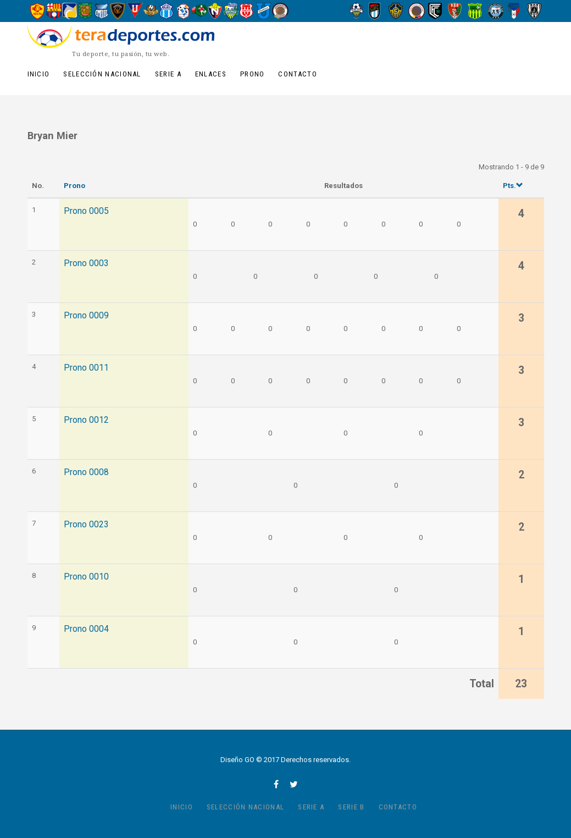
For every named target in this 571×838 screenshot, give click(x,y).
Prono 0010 (86, 577)
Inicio (38, 74)
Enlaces (210, 74)
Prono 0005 (86, 211)
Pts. (513, 185)
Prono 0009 (86, 316)
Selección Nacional (102, 74)
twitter (294, 784)
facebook (276, 784)
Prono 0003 (86, 263)
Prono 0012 (86, 420)
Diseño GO (237, 760)
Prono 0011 (86, 368)
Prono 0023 (86, 525)
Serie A (168, 74)
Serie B (351, 807)
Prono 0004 (86, 629)
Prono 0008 (86, 472)
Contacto (297, 74)
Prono (252, 74)
